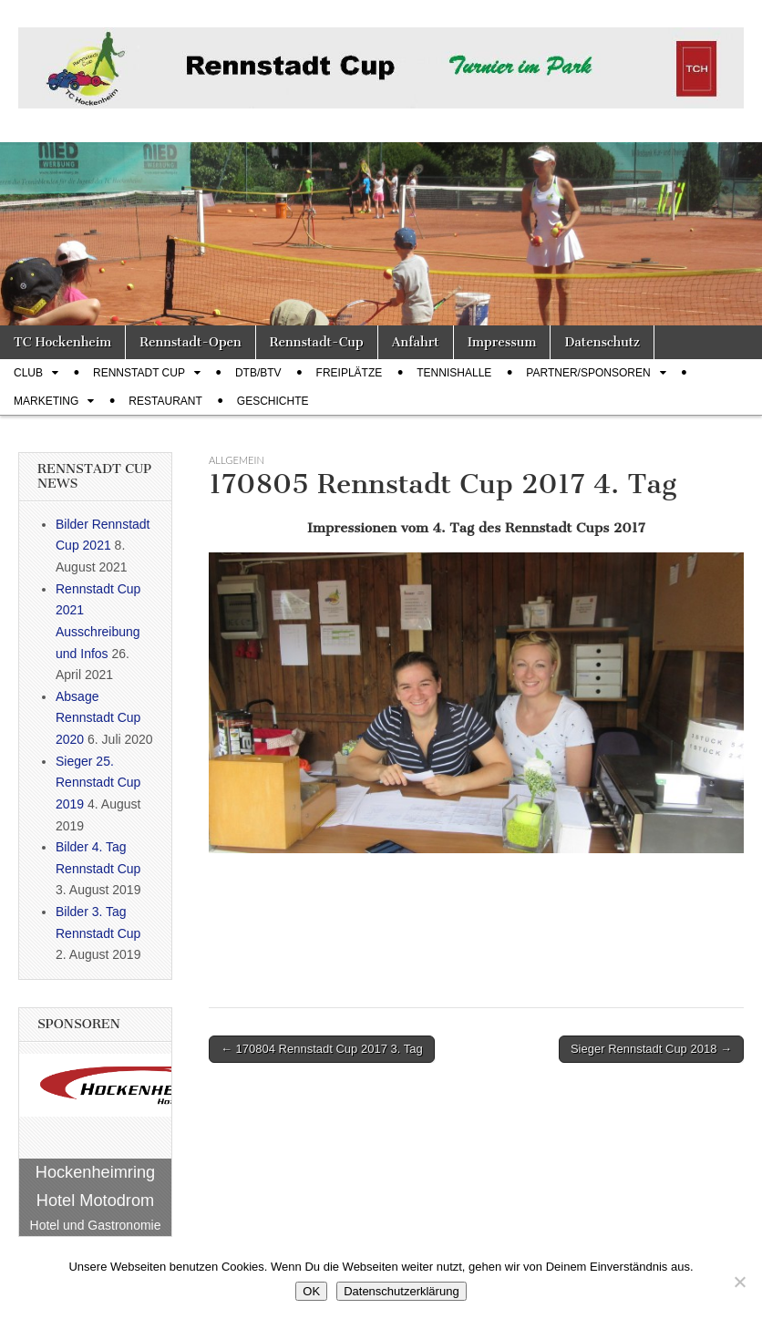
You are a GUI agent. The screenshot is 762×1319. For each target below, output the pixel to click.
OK (311, 1291)
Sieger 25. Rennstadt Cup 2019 (98, 782)
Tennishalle (454, 372)
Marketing (46, 401)
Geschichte (273, 401)
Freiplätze (349, 372)
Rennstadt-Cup (317, 342)
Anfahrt (415, 342)
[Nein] (739, 1282)
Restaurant (165, 401)
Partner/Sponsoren (588, 372)
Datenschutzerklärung (401, 1291)
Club (28, 372)
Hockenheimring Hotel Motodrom (95, 1186)
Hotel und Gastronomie (95, 1225)
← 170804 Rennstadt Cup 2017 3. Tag (322, 1049)
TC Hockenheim (62, 342)
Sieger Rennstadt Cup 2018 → (651, 1049)
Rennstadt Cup (139, 372)
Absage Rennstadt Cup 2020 (98, 718)
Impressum (502, 342)
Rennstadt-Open (190, 342)
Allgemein (236, 460)
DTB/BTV (258, 372)
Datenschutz (601, 342)
